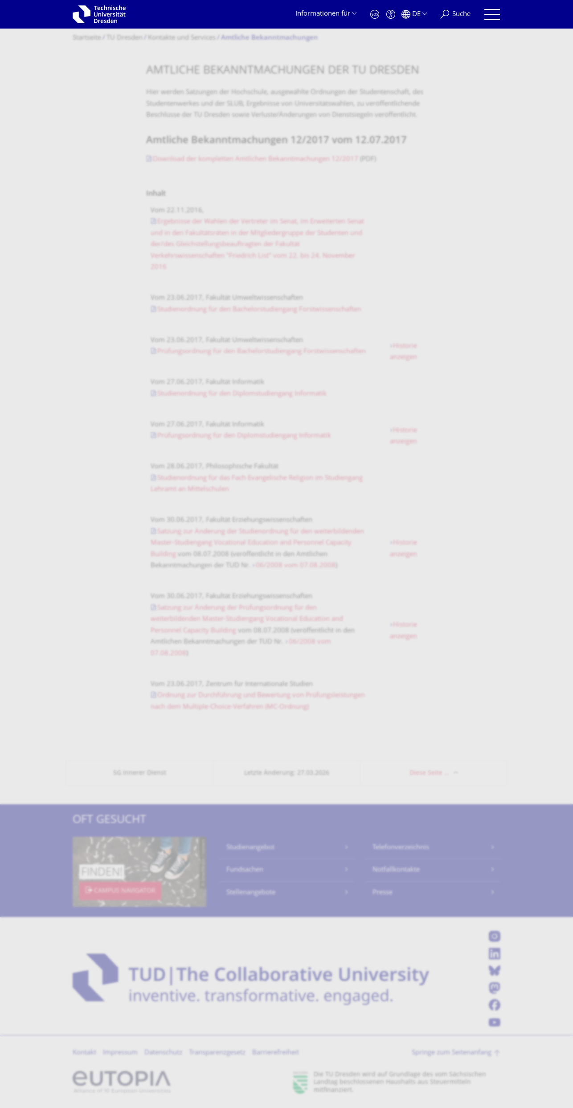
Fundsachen (244, 870)
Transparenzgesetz (217, 1053)
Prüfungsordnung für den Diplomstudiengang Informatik (244, 436)
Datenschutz (163, 1053)
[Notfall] (375, 14)
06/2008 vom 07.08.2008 (296, 565)
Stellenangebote (250, 892)
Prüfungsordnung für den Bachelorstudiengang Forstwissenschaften (261, 351)
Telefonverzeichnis (400, 847)
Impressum (120, 1053)
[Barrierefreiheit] (391, 14)
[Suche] (455, 14)
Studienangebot (250, 847)
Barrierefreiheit (275, 1053)
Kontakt (84, 1053)
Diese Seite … (429, 773)
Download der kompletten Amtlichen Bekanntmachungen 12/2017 (255, 159)
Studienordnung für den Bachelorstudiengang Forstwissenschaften (259, 309)
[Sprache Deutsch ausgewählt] (414, 14)
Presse (382, 892)
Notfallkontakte (396, 870)
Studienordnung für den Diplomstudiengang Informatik (242, 394)
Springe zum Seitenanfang (451, 1053)
